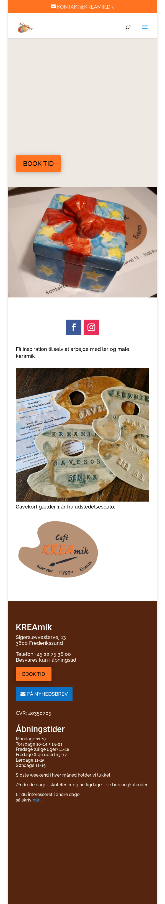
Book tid (38, 164)
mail (37, 800)
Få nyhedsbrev (47, 694)
